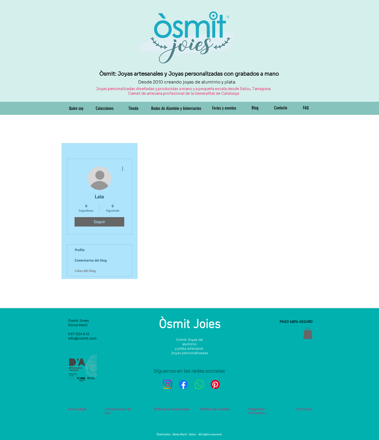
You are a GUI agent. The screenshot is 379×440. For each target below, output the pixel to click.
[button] (308, 333)
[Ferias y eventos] (224, 108)
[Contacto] (280, 108)
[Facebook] (183, 384)
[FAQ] (306, 108)
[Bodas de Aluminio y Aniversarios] (176, 108)
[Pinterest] (215, 384)
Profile (80, 250)
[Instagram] (167, 384)
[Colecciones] (104, 108)
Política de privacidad (171, 409)
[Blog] (255, 108)
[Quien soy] (76, 108)
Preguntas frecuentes (257, 411)
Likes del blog (85, 271)
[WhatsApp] (199, 384)
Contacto (304, 409)
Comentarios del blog (91, 260)
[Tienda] (133, 108)
